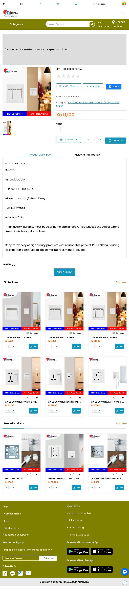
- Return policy (74, 527)
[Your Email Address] (21, 565)
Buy (33, 351)
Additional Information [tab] (87, 159)
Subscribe (48, 565)
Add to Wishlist (68, 85)
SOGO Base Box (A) (14, 485)
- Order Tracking (75, 534)
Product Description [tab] (40, 159)
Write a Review (64, 276)
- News (6, 528)
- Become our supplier (16, 541)
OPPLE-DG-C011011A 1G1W (18, 342)
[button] (124, 582)
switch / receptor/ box (48, 49)
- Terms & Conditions (78, 541)
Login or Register (100, 4)
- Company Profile (12, 520)
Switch (67, 49)
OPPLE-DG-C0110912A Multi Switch (64, 407)
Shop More (121, 286)
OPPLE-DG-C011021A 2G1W (61, 342)
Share (116, 85)
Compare (93, 85)
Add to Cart (69, 138)
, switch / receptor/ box (107, 101)
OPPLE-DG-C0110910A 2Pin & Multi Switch (24, 407)
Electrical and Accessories (18, 49)
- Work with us (11, 535)
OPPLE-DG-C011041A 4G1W (104, 342)
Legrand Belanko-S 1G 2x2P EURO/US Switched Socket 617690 (76, 485)
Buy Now (72, 145)
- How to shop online (79, 520)
